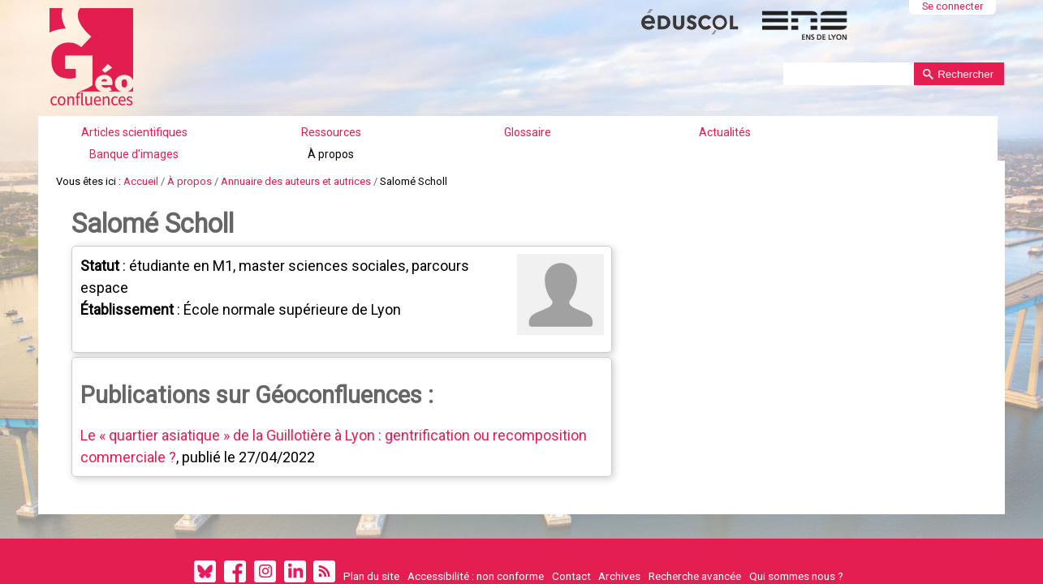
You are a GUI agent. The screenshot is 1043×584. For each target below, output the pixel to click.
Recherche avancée (695, 532)
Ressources (399, 117)
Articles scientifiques (282, 117)
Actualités (595, 117)
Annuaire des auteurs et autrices (296, 150)
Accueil (140, 150)
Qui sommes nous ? (796, 532)
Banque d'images (703, 117)
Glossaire (496, 117)
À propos (812, 117)
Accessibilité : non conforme (475, 532)
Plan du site (371, 532)
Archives (619, 532)
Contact (571, 532)
